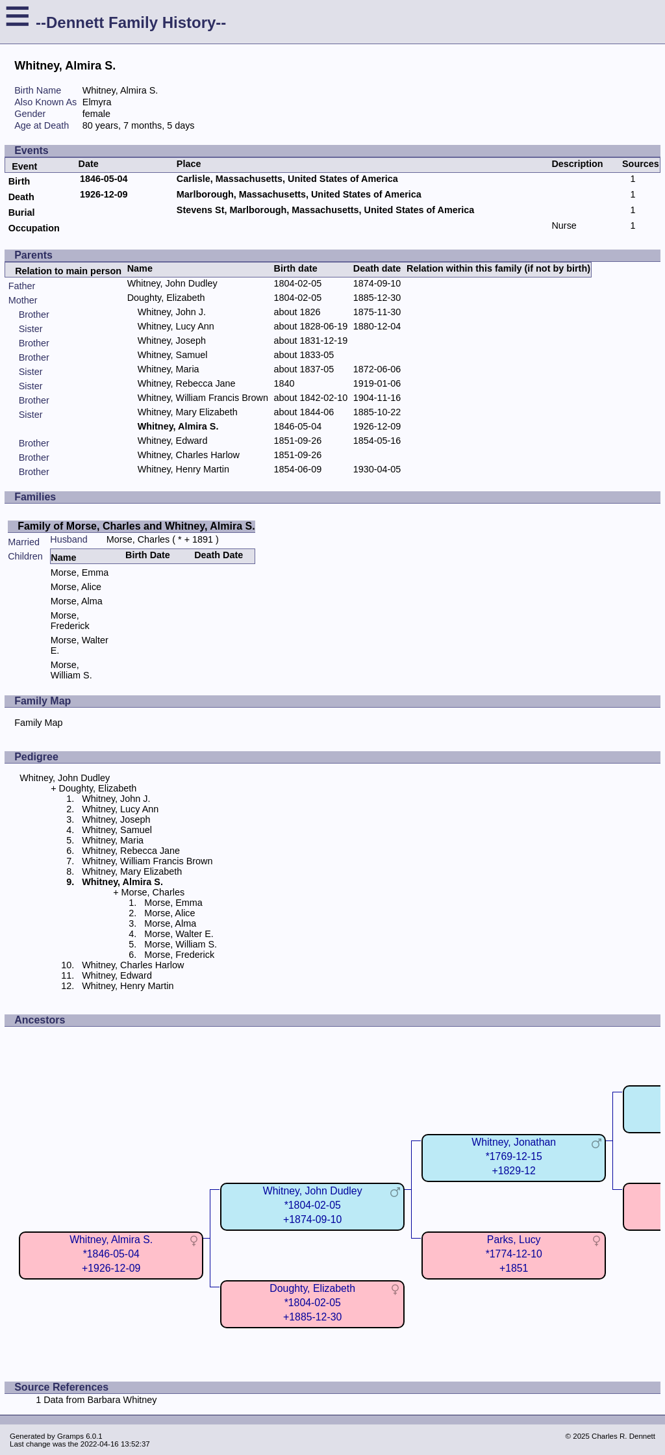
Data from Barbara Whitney (100, 1400)
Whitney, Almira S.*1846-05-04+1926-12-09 (111, 1254)
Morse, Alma (77, 601)
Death (21, 197)
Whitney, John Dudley (172, 283)
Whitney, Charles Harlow (189, 455)
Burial (21, 212)
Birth (19, 181)
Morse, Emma (80, 572)
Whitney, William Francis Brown (203, 398)
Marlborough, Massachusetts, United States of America (299, 194)
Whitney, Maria (168, 369)
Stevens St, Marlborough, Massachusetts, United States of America (325, 210)
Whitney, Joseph (172, 340)
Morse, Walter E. (179, 934)
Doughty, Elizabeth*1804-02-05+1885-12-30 (312, 1302)
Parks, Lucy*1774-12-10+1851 (514, 1254)
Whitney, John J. (172, 312)
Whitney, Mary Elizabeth (188, 412)
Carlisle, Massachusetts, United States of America (287, 179)
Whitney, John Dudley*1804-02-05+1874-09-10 (312, 1205)
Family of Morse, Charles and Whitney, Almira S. (136, 526)
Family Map (38, 722)
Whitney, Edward (173, 440)
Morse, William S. (71, 670)
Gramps (70, 1436)
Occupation (34, 228)
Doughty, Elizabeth (166, 297)
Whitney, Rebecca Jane (187, 383)
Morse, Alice (76, 587)
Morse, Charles (138, 539)
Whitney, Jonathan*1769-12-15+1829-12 (513, 1156)
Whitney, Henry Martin (183, 469)
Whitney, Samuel (173, 355)
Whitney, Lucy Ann (176, 326)
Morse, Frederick (70, 620)
